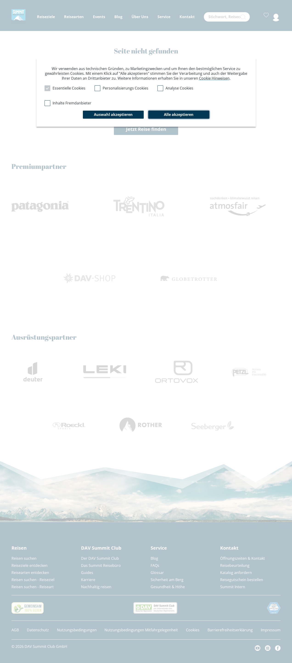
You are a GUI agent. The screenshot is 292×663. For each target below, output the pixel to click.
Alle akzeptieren (179, 114)
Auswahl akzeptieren (113, 114)
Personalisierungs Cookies (125, 88)
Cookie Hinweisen (214, 78)
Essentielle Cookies (69, 88)
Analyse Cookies (179, 88)
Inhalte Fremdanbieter (72, 103)
